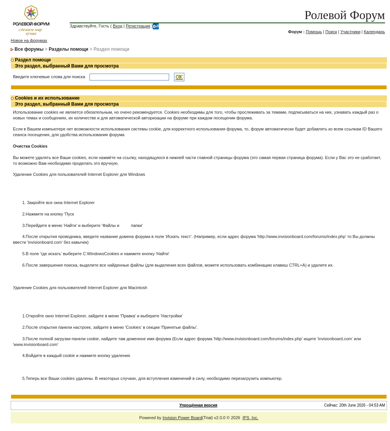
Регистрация (138, 26)
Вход (117, 26)
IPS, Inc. (251, 417)
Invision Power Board (182, 417)
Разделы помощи (68, 49)
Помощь (314, 31)
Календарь (374, 31)
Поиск (331, 31)
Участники (350, 31)
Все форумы (28, 49)
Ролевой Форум (344, 15)
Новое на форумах (29, 40)
